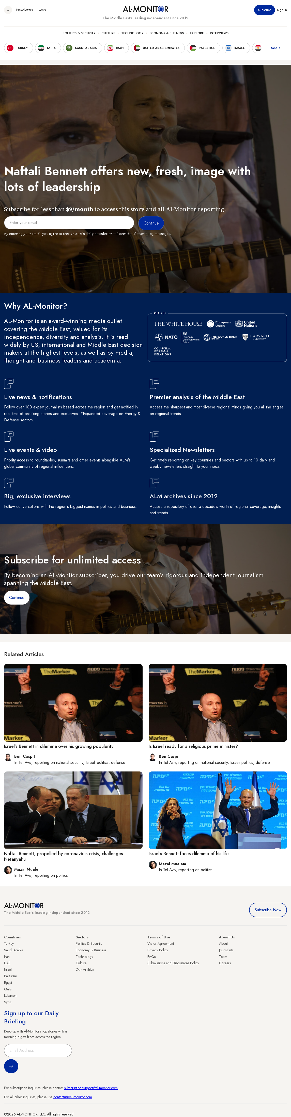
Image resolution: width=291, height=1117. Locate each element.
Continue (16, 597)
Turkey (9, 943)
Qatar (8, 989)
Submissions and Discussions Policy (173, 963)
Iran (7, 956)
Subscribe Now (268, 910)
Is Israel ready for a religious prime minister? (193, 746)
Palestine (10, 975)
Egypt (8, 982)
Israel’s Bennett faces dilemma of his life (189, 853)
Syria (7, 1002)
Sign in (282, 10)
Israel (8, 969)
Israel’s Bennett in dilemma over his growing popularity (59, 746)
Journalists (226, 950)
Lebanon (10, 995)
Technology (132, 33)
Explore (197, 33)
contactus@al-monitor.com (72, 1096)
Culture (108, 33)
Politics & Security (79, 33)
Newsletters (24, 9)
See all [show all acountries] (277, 47)
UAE (7, 963)
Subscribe (264, 10)
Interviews (219, 33)
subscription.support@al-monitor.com (91, 1087)
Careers (225, 963)
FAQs (151, 956)
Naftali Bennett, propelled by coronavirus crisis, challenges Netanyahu (63, 856)
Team (223, 956)
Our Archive (85, 969)
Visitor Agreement (160, 943)
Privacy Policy (157, 950)
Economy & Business (166, 33)
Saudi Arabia (13, 950)
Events (41, 9)
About (223, 943)
